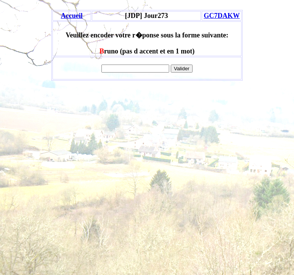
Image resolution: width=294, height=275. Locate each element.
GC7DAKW (222, 15)
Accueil (72, 15)
